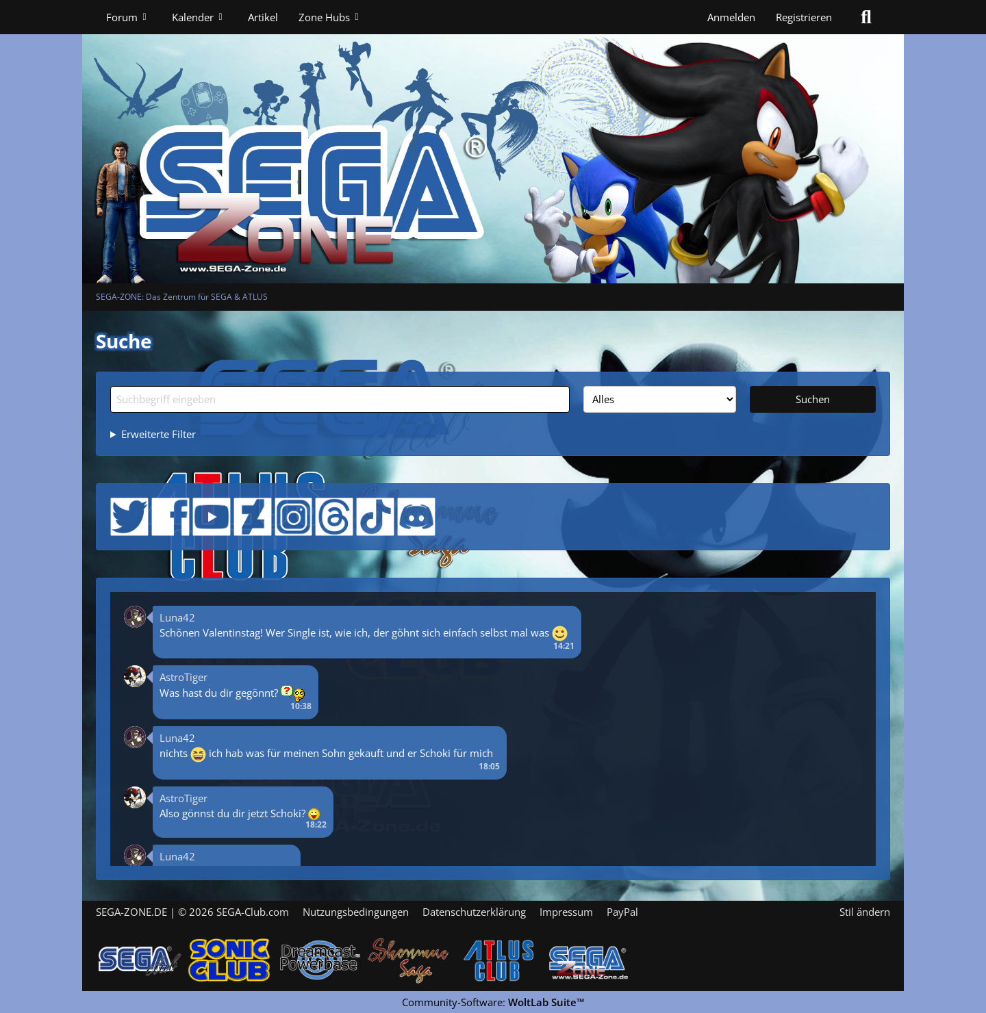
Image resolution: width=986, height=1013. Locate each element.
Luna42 (177, 617)
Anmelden (731, 17)
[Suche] (866, 17)
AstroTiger (183, 677)
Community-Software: (493, 1002)
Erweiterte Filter (158, 434)
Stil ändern (864, 912)
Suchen (813, 399)
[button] (135, 615)
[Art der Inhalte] (660, 399)
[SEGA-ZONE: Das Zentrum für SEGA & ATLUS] (493, 141)
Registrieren (804, 17)
